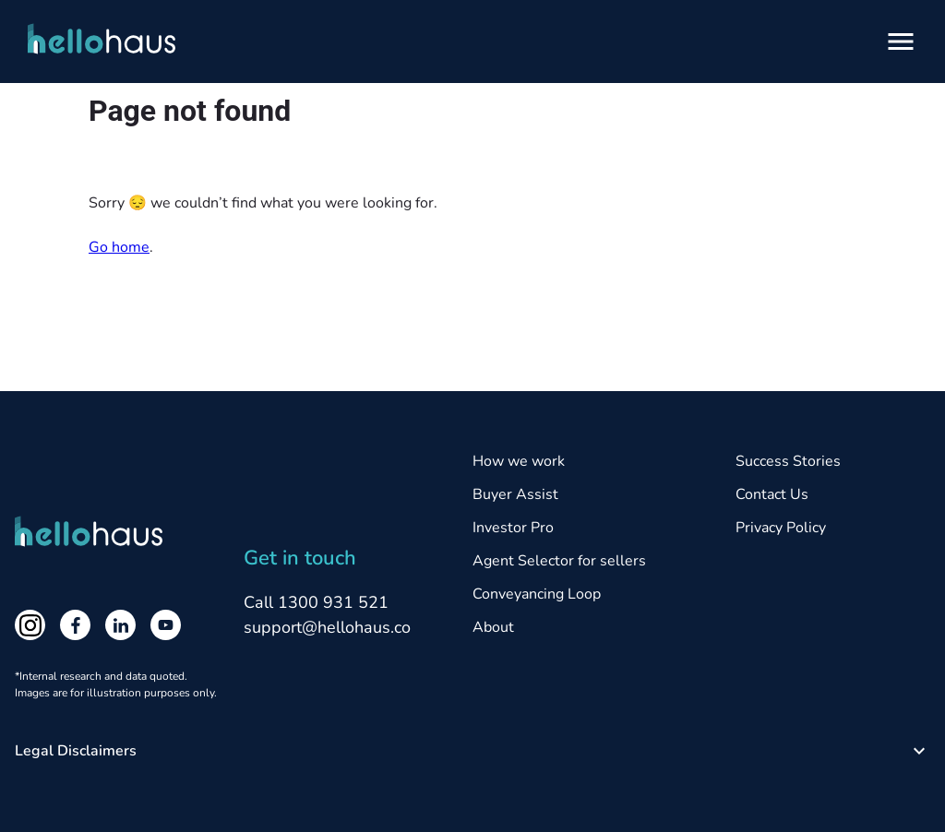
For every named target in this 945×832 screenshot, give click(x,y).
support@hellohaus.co (327, 627)
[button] (472, 751)
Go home (119, 247)
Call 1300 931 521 (316, 602)
